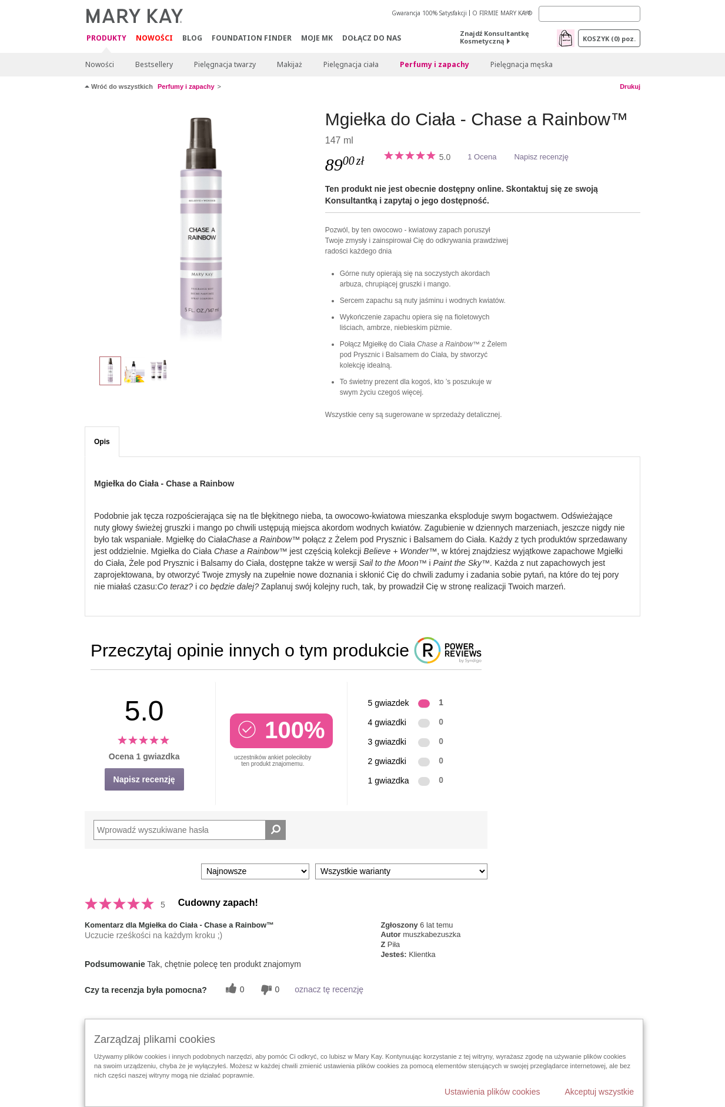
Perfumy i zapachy (434, 64)
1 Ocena (481, 156)
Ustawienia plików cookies (492, 1091)
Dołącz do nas (371, 38)
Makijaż (289, 64)
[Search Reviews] (189, 830)
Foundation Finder (252, 38)
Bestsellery (154, 64)
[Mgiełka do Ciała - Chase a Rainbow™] (200, 227)
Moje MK (317, 38)
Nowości (154, 38)
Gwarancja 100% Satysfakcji (429, 13)
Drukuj (630, 86)
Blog (192, 38)
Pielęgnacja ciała (351, 64)
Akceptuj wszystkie (599, 1091)
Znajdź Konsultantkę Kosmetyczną (494, 37)
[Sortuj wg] (255, 871)
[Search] (589, 14)
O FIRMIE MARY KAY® (502, 13)
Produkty (106, 38)
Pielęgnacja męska (521, 64)
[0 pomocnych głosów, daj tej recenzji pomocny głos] (233, 989)
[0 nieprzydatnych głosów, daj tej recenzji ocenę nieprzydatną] (268, 989)
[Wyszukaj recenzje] (275, 830)
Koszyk (609, 38)
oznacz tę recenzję (329, 989)
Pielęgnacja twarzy (225, 64)
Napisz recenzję (541, 156)
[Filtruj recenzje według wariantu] (401, 871)
